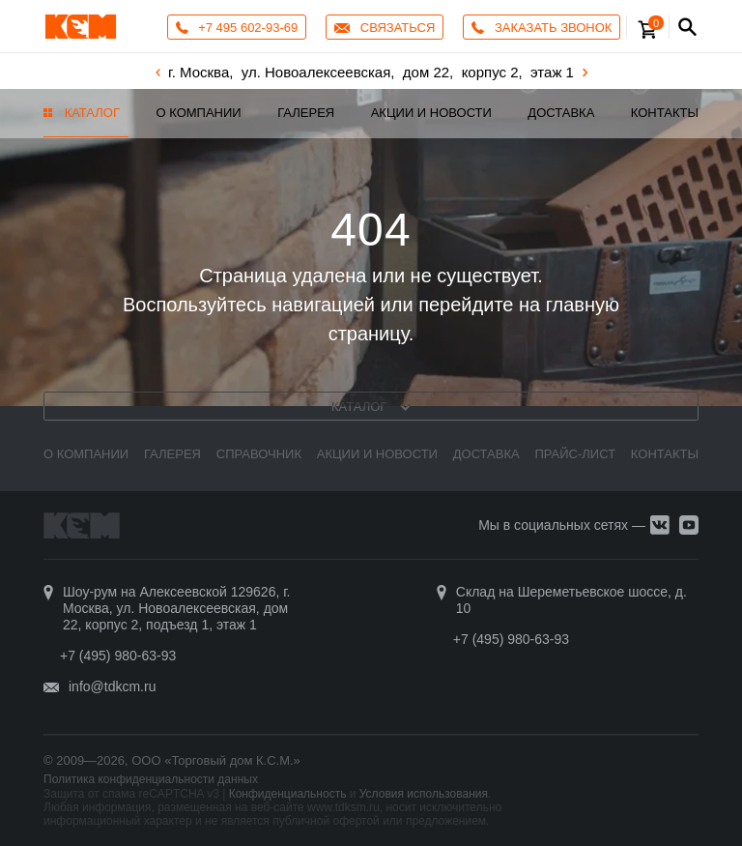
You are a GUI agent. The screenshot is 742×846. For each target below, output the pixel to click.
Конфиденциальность (288, 794)
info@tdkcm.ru (112, 686)
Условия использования (423, 794)
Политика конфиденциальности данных (150, 779)
